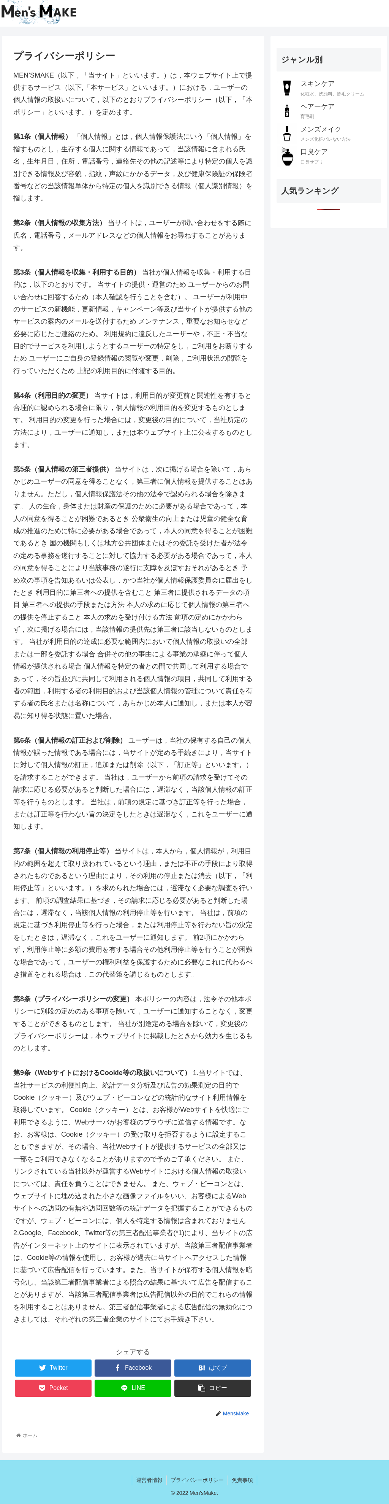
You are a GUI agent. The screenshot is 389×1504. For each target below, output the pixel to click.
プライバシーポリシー (197, 1480)
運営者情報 (149, 1480)
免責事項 (242, 1480)
